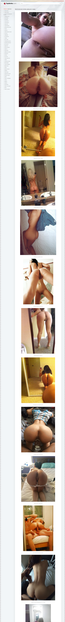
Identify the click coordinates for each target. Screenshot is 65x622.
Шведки (6, 70)
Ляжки (6, 67)
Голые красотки (7, 58)
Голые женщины (7, 64)
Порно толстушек (7, 86)
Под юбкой (6, 50)
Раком (6, 79)
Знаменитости (7, 16)
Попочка (6, 33)
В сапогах (6, 56)
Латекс (6, 59)
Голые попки (7, 12)
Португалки (6, 72)
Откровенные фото (8, 41)
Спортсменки (7, 22)
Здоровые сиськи (7, 73)
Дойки (6, 76)
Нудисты (6, 48)
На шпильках (7, 36)
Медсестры (6, 65)
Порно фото (7, 10)
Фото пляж (6, 39)
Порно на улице (7, 89)
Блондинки (6, 19)
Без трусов (6, 44)
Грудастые (6, 45)
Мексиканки (6, 62)
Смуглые (6, 30)
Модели (6, 81)
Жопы (5, 87)
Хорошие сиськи (7, 61)
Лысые (6, 28)
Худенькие (6, 24)
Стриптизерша (7, 25)
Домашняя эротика (8, 27)
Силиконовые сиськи (8, 31)
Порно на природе (8, 78)
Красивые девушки (8, 42)
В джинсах (6, 53)
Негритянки (6, 84)
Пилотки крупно (7, 47)
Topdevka (11, 3)
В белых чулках (7, 75)
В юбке (6, 55)
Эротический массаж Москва (8, 14)
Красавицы (6, 17)
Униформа (6, 34)
